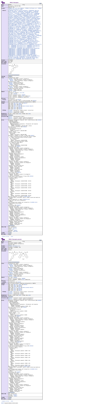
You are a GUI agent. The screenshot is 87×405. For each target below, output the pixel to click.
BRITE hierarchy (11, 225)
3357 (17, 103)
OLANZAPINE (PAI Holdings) (14, 41)
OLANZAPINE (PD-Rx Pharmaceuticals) (30, 41)
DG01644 (10, 90)
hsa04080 (10, 110)
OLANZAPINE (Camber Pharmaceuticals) (17, 24)
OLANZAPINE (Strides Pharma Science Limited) (19, 56)
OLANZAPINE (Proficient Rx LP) (18, 45)
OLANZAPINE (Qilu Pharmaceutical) (25, 48)
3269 (14, 105)
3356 (14, 103)
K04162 (20, 104)
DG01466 (10, 78)
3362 (14, 104)
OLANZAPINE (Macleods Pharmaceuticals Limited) (25, 36)
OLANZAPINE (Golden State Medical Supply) (18, 31)
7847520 (15, 228)
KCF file (13, 262)
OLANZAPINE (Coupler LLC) (17, 25)
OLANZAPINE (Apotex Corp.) (27, 13)
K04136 (27, 106)
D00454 (15, 230)
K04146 (20, 108)
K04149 (20, 105)
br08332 (19, 172)
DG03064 (11, 84)
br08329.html (27, 196)
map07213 (10, 118)
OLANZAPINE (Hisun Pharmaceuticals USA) (18, 34)
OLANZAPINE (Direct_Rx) (34, 27)
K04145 (20, 107)
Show (10, 234)
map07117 (10, 116)
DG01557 (10, 86)
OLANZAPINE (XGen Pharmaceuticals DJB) (25, 58)
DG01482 (11, 87)
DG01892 (10, 89)
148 (14, 106)
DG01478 (10, 82)
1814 (14, 108)
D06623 (15, 396)
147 (17, 106)
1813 (14, 107)
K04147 (20, 109)
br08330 (18, 146)
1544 (20, 113)
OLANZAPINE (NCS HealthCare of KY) (28, 39)
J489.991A (15, 231)
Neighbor (10, 76)
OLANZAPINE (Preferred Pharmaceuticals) (27, 43)
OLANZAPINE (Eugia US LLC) (14, 30)
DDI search (10, 115)
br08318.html (26, 199)
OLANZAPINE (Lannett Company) (28, 35)
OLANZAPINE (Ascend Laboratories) (24, 14)
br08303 (39, 120)
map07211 (10, 117)
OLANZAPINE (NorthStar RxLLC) (15, 40)
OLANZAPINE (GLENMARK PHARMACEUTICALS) (31, 30)
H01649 (19, 99)
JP (22, 96)
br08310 (31, 176)
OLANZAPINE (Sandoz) (21, 55)
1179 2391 (22, 92)
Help (40, 3)
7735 (13, 229)
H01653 (34, 100)
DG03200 (10, 83)
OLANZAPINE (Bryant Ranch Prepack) (32, 16)
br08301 (32, 135)
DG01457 (11, 80)
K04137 (31, 106)
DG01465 (11, 79)
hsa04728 (10, 112)
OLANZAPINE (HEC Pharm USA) (26, 32)
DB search (17, 262)
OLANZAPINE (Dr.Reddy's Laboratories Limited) (27, 29)
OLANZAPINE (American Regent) (25, 11)
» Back (11, 236)
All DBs (10, 232)
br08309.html (34, 202)
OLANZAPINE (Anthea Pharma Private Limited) (23, 12)
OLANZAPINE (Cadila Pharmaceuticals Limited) (27, 23)
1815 (14, 109)
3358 (20, 103)
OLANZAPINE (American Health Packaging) (18, 10)
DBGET (2, 403)
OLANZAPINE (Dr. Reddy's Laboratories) (17, 28)
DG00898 (23, 95)
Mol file (10, 262)
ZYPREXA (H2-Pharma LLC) (31, 8)
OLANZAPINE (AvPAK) (18, 16)
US (29, 96)
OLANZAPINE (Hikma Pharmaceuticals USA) (26, 33)
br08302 (24, 126)
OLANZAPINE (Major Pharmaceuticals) (30, 37)
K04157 (25, 103)
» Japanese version (5, 236)
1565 (29, 113)
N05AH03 (15, 93)
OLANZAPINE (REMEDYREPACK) (22, 49)
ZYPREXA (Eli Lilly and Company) (16, 8)
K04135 (24, 106)
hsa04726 (10, 111)
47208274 (15, 395)
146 (19, 106)
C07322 (14, 91)
